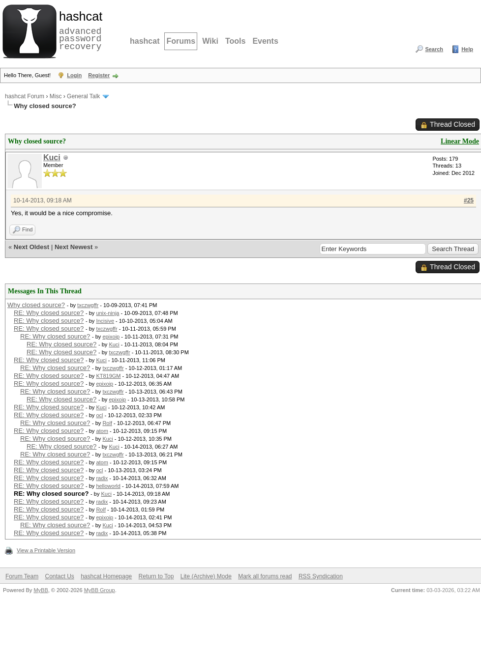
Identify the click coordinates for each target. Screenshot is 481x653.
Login (74, 75)
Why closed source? (36, 305)
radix (102, 478)
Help (467, 49)
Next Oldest (31, 247)
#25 (469, 200)
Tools (235, 41)
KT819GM (108, 376)
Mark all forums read (265, 576)
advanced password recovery (78, 30)
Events (265, 41)
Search (434, 49)
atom (102, 431)
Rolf (107, 423)
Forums (180, 41)
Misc (56, 96)
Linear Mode (460, 141)
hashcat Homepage (106, 576)
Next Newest (73, 247)
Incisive (105, 321)
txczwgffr (87, 305)
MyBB (40, 590)
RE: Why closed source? (49, 312)
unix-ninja (107, 313)
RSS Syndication (321, 576)
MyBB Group (99, 590)
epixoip (111, 337)
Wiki (210, 41)
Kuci (51, 157)
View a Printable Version (46, 550)
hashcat (144, 41)
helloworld (108, 486)
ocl (99, 415)
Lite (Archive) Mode (206, 576)
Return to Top (156, 576)
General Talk (83, 96)
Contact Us (59, 576)
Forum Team (21, 576)
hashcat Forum (24, 96)
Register (99, 75)
